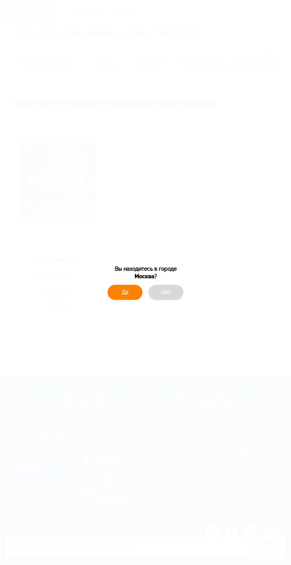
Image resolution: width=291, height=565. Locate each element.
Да (125, 292)
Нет (166, 292)
